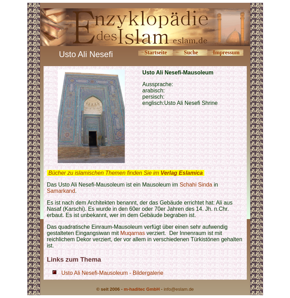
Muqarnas (132, 233)
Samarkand (61, 191)
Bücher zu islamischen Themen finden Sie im (125, 173)
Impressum (226, 52)
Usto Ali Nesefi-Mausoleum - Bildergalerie (112, 273)
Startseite (155, 52)
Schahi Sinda (196, 185)
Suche (191, 52)
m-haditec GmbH (142, 289)
